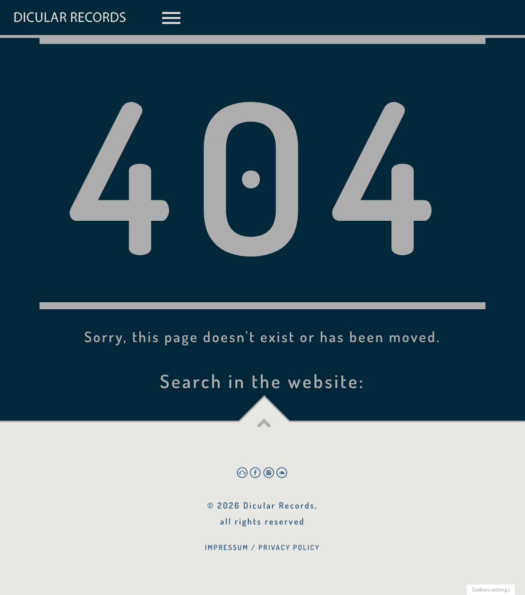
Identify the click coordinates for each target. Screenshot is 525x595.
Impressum (227, 547)
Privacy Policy (289, 547)
